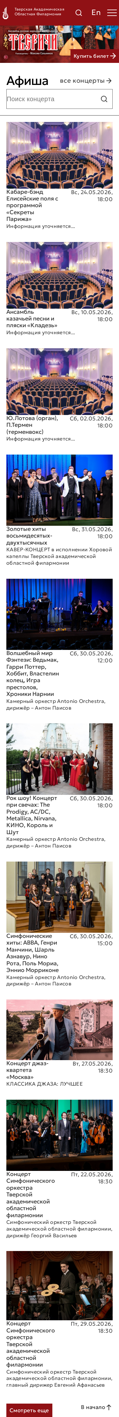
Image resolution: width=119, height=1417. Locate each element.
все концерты (86, 81)
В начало (97, 1407)
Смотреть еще (29, 1410)
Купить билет (95, 56)
